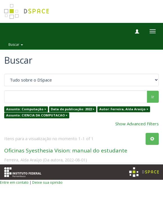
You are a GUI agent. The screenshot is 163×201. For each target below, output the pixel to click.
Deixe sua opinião (47, 182)
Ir (152, 96)
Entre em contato (14, 182)
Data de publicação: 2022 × (72, 109)
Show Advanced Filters (137, 123)
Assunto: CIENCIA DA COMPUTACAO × (36, 115)
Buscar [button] (15, 44)
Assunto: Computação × (26, 109)
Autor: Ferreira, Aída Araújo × (123, 109)
